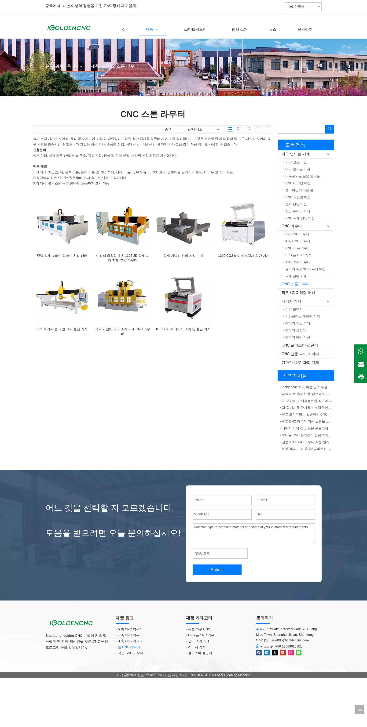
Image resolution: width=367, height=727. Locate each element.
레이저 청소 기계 (297, 323)
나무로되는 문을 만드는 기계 (306, 176)
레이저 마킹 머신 (297, 337)
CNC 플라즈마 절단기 (300, 345)
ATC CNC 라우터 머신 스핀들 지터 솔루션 (307, 421)
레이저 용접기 (295, 330)
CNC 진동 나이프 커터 (300, 354)
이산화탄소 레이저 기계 (302, 316)
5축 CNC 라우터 (297, 234)
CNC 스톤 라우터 (296, 284)
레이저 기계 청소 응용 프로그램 (305, 428)
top (359, 709)
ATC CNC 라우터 (297, 262)
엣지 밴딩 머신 (296, 204)
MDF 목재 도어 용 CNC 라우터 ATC (307, 449)
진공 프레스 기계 (297, 211)
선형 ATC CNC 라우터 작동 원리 (305, 442)
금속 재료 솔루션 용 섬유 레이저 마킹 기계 (307, 394)
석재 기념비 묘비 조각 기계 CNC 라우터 (122, 331)
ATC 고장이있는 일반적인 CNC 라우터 (307, 414)
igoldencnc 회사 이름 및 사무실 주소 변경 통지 (307, 387)
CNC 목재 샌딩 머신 (300, 218)
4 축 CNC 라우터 (297, 241)
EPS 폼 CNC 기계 (298, 255)
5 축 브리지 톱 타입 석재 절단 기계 (62, 329)
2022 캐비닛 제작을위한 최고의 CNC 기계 (307, 401)
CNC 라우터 (292, 226)
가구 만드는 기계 (296, 154)
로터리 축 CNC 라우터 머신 (305, 269)
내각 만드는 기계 (297, 169)
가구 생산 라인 (296, 162)
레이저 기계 (291, 301)
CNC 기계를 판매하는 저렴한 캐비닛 (307, 407)
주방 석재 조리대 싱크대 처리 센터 (62, 255)
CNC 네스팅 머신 (298, 183)
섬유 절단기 (294, 309)
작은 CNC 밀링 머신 (298, 293)
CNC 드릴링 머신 (298, 197)
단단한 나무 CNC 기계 (300, 363)
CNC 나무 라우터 (298, 248)
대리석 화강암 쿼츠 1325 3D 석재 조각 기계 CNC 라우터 (122, 258)
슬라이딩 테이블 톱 (299, 190)
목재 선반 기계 (296, 276)
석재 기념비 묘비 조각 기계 (183, 255)
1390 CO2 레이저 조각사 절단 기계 (243, 255)
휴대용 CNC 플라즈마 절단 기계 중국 (307, 435)
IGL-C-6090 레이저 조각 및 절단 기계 (183, 329)
